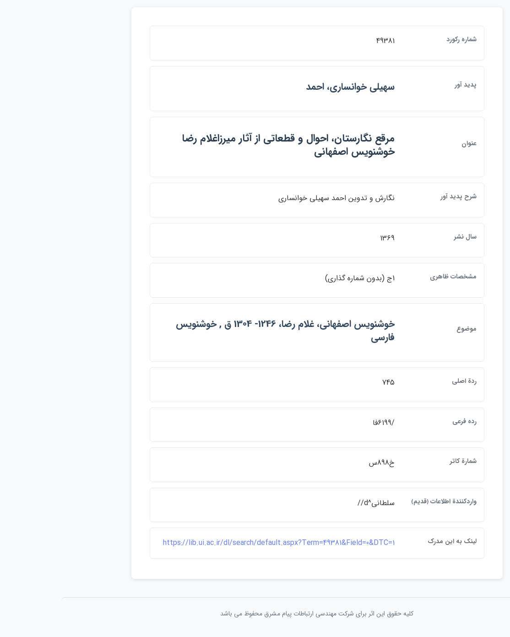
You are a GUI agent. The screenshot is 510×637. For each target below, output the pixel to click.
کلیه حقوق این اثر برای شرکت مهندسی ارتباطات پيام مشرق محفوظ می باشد (255, 614)
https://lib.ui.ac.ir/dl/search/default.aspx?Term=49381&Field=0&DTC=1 (217, 543)
